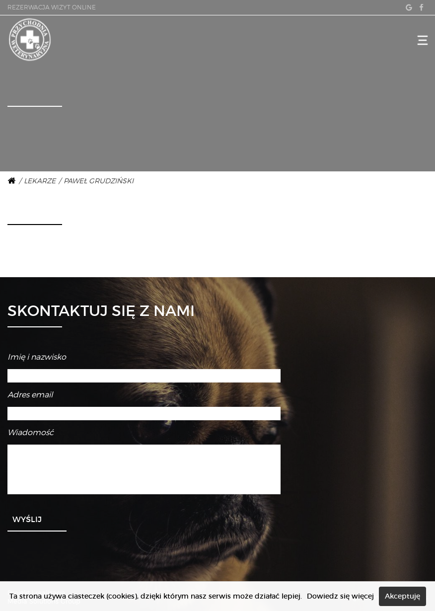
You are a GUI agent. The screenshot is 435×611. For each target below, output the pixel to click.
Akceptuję (402, 596)
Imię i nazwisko (36, 357)
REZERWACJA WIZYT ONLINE (51, 7)
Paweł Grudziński (99, 180)
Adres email (30, 394)
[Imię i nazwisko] (144, 375)
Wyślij (27, 519)
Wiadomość (30, 432)
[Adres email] (144, 413)
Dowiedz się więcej (340, 596)
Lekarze (40, 180)
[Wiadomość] (144, 469)
